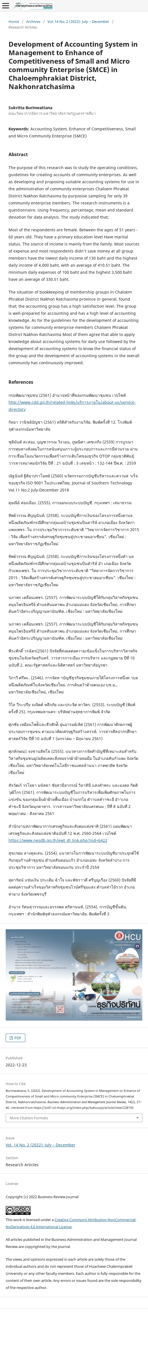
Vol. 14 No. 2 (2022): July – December (78, 21)
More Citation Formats (29, 1117)
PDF (17, 1037)
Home (14, 21)
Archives (33, 21)
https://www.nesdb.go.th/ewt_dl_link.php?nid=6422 (58, 840)
